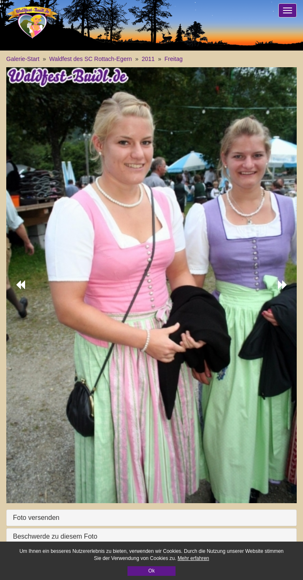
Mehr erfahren (193, 558)
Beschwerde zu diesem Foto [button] (55, 536)
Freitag (174, 59)
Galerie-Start (22, 59)
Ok (151, 571)
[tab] (151, 518)
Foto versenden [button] (36, 517)
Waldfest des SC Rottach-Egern (90, 59)
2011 (148, 59)
